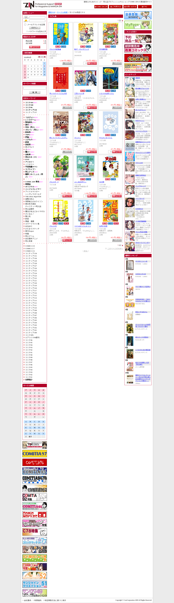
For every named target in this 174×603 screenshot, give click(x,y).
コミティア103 (31, 325)
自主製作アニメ (31, 239)
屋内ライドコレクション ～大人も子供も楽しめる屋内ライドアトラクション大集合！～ (143, 378)
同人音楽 (28, 241)
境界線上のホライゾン (34, 201)
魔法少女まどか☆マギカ (35, 211)
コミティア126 (31, 268)
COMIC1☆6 (30, 251)
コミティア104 (31, 323)
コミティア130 (31, 258)
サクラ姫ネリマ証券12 (142, 286)
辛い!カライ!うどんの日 (58, 93)
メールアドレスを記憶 (36, 25)
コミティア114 (31, 298)
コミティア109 (31, 310)
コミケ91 (28, 352)
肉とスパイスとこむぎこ (58, 138)
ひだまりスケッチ (32, 229)
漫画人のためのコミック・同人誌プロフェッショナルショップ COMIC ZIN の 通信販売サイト (118, 2)
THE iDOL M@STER (33, 197)
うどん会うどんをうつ (82, 226)
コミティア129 (31, 261)
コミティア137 (31, 112)
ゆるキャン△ (139, 120)
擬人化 (28, 216)
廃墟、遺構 (29, 221)
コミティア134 (31, 253)
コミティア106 (31, 318)
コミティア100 (31, 333)
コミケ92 (28, 350)
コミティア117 (31, 291)
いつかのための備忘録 (142, 350)
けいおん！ (29, 214)
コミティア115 (31, 295)
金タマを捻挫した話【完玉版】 (142, 363)
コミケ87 (28, 362)
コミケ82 (28, 375)
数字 (30, 436)
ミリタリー (29, 164)
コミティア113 (31, 300)
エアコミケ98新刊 (32, 337)
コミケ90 (28, 355)
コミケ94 (28, 345)
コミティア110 (31, 308)
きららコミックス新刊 (142, 152)
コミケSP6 (29, 335)
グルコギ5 (53, 226)
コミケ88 (28, 360)
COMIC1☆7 (30, 248)
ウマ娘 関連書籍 (140, 221)
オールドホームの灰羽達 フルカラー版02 (142, 325)
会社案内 (27, 600)
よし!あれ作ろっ (80, 182)
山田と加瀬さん (140, 99)
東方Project (29, 231)
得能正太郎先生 (140, 175)
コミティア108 (31, 313)
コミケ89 (28, 357)
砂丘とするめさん (141, 312)
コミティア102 (31, 328)
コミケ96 (28, 340)
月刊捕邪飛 (103, 49)
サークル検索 (62, 12)
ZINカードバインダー (142, 242)
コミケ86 (28, 365)
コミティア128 (31, 263)
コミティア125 (31, 271)
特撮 (27, 234)
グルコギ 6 (53, 182)
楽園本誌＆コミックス (142, 142)
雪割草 (137, 78)
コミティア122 (31, 278)
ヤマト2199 (139, 163)
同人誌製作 (29, 209)
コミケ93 (28, 347)
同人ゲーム (29, 236)
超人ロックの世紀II (141, 337)
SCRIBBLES (139, 209)
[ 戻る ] (85, 251)
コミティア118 (31, 288)
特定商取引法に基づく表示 (55, 600)
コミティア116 (31, 293)
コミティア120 (31, 283)
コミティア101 (31, 330)
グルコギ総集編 (55, 49)
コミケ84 (28, 370)
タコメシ (77, 138)
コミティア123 (31, 276)
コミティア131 (31, 256)
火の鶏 (101, 182)
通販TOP (51, 12)
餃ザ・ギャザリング (81, 49)
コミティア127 (31, 266)
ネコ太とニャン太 (141, 261)
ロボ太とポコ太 (140, 274)
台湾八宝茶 (103, 226)
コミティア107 (31, 315)
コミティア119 (31, 285)
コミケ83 (28, 372)
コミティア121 (31, 281)
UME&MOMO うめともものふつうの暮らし (142, 300)
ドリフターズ (139, 198)
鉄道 (27, 219)
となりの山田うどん (106, 93)
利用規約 (37, 600)
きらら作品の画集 (141, 232)
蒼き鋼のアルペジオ (142, 88)
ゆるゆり (28, 226)
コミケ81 (28, 377)
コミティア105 (31, 320)
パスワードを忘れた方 (37, 31)
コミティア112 (31, 303)
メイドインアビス (141, 131)
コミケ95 (28, 343)
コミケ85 (28, 367)
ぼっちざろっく (140, 110)
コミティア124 (31, 273)
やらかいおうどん (105, 138)
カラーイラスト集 (32, 224)
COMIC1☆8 (30, 246)
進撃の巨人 (29, 199)
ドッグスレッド (140, 186)
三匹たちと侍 (79, 93)
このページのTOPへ (115, 248)
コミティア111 (31, 305)
